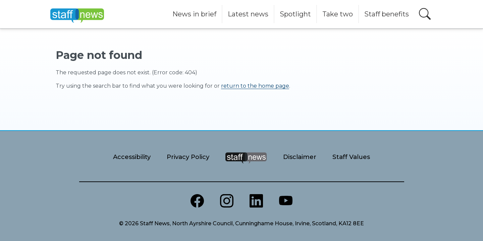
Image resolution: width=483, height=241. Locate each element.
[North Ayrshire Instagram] (226, 201)
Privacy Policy (188, 157)
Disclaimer (299, 157)
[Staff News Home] (246, 166)
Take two (337, 14)
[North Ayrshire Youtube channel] (285, 201)
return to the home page (255, 86)
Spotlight (295, 14)
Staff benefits (386, 14)
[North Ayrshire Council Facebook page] (197, 201)
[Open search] (425, 14)
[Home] (77, 14)
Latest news (248, 14)
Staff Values (351, 157)
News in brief (194, 14)
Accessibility (132, 157)
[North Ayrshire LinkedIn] (256, 201)
